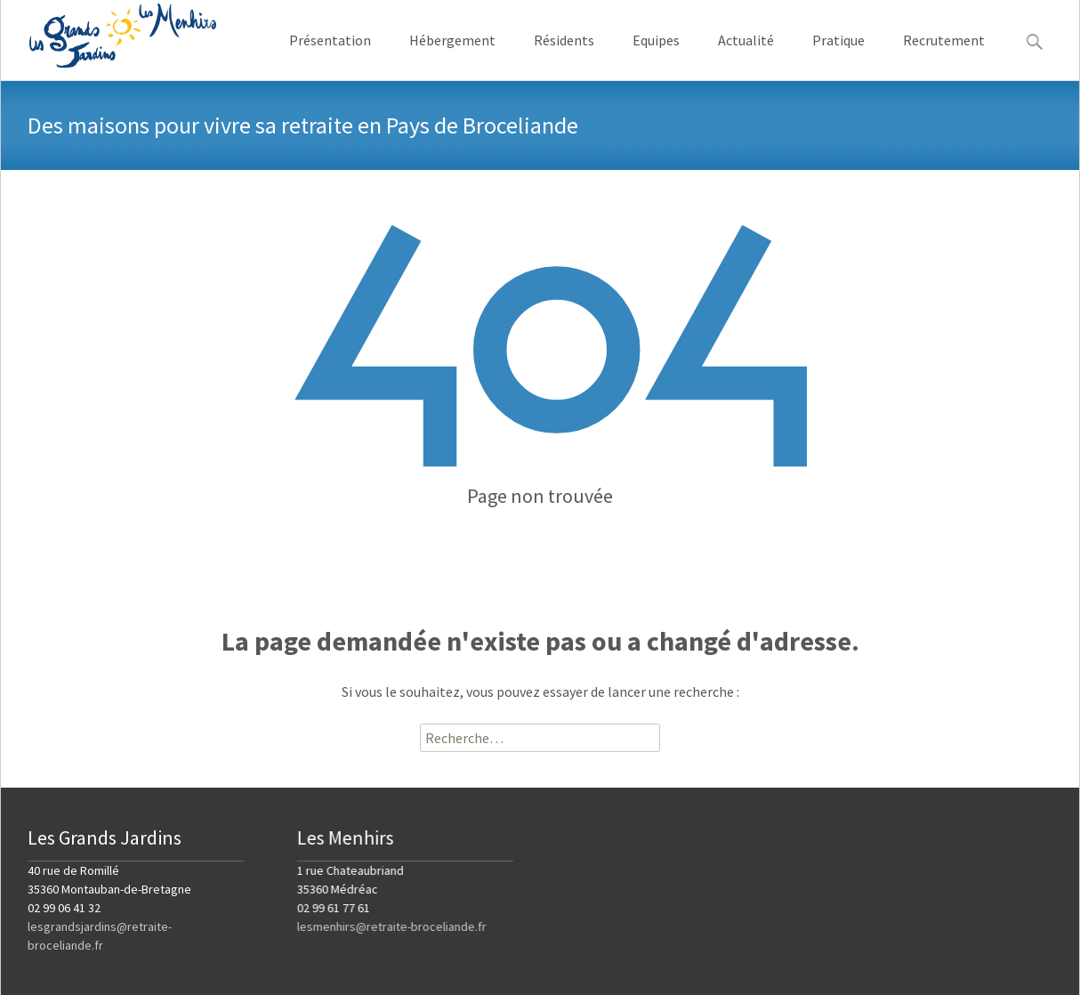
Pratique (838, 55)
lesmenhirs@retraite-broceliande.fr (392, 926)
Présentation (330, 55)
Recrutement (944, 55)
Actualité (746, 55)
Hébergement (452, 55)
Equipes (656, 55)
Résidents (564, 55)
